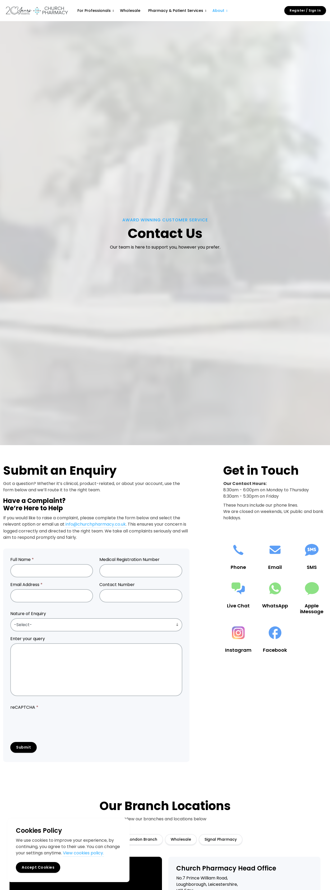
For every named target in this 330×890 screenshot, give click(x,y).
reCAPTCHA (24, 707)
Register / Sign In (305, 11)
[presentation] (50, 722)
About (218, 10)
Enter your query (27, 639)
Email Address (26, 585)
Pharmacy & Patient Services (175, 10)
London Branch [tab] (142, 839)
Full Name (22, 559)
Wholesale (130, 10)
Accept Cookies (38, 867)
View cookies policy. (83, 853)
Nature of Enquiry (28, 614)
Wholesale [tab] (181, 839)
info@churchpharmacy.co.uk (96, 524)
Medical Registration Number (129, 559)
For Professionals (94, 10)
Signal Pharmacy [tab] (220, 839)
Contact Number (117, 585)
